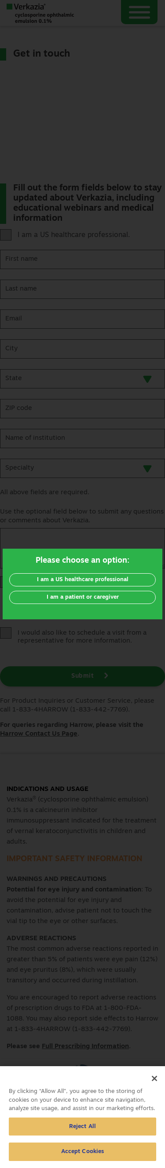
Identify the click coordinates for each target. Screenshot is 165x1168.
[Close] (154, 1082)
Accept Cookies (82, 1155)
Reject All (82, 1130)
